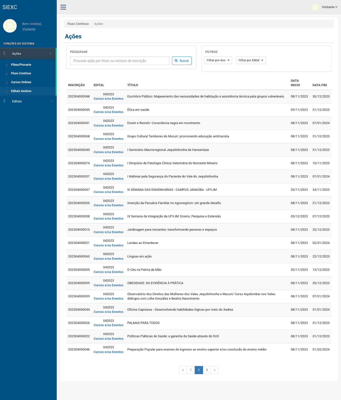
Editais (28, 101)
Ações (27, 53)
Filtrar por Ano (218, 60)
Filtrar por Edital (251, 60)
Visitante (324, 7)
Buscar (182, 61)
